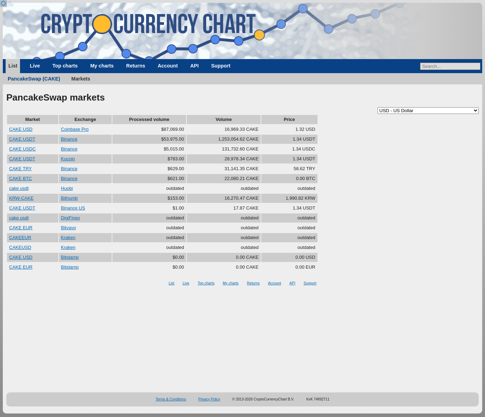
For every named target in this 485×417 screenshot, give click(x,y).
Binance (69, 139)
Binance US (73, 208)
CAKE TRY (20, 168)
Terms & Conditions (171, 399)
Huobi (67, 188)
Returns (135, 66)
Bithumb (69, 198)
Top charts (65, 66)
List (12, 66)
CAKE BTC (20, 178)
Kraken (68, 237)
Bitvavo (68, 227)
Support (220, 66)
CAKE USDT (22, 139)
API (194, 66)
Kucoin (68, 158)
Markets (80, 79)
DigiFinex (70, 217)
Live (35, 66)
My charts (102, 66)
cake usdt (19, 188)
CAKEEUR (20, 237)
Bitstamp (70, 257)
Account (168, 66)
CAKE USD (20, 129)
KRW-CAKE (21, 198)
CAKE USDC (22, 149)
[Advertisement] (242, 339)
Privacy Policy (209, 399)
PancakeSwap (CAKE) (34, 79)
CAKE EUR (20, 227)
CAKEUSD (20, 247)
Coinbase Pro (75, 129)
